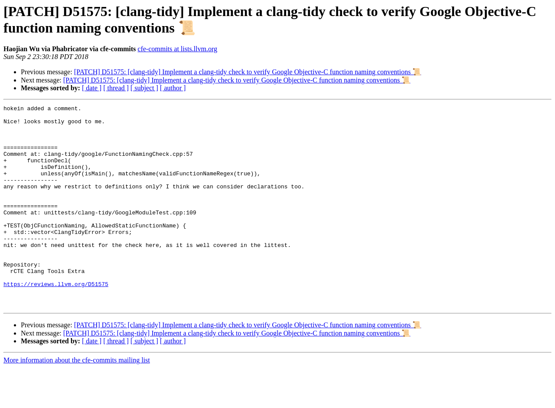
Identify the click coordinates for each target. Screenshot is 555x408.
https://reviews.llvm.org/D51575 (55, 320)
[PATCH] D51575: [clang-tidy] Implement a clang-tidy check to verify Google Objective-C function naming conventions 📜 (247, 72)
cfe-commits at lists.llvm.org (177, 49)
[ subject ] (144, 88)
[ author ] (173, 88)
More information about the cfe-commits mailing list (76, 400)
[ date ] (91, 88)
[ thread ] (116, 88)
